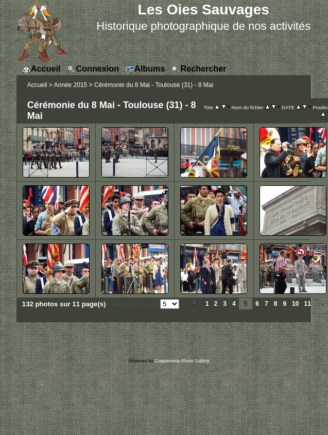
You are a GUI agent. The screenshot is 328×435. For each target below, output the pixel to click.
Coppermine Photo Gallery (181, 360)
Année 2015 (71, 85)
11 (307, 303)
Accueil (37, 85)
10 (295, 303)
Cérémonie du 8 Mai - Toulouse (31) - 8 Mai (153, 85)
